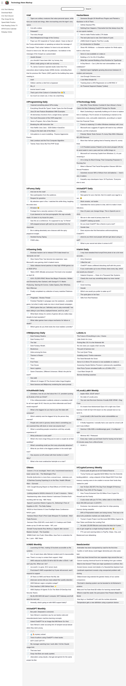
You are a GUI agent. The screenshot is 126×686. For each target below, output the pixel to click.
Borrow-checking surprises (86, 375)
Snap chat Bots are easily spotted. (42, 654)
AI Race (83, 192)
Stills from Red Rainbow (89, 298)
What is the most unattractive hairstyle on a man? (48, 461)
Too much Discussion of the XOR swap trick (46, 118)
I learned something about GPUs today (44, 105)
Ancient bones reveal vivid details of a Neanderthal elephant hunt (100, 567)
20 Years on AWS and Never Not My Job (44, 577)
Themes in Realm (36, 355)
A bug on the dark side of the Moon (42, 131)
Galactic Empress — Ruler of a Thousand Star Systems (100, 275)
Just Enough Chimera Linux (90, 76)
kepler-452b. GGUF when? (90, 394)
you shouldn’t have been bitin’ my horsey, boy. (46, 60)
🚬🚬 (32, 631)
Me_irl (32, 86)
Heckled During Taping (38, 237)
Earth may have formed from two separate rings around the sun (99, 557)
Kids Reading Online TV (9, 25)
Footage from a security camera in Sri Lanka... (46, 211)
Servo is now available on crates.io (92, 54)
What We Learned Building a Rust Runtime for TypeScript (100, 60)
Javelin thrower (35, 57)
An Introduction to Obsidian (90, 44)
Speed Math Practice (8, 22)
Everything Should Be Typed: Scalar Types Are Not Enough (51, 108)
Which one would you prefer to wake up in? (95, 291)
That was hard (35, 650)
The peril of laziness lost (85, 349)
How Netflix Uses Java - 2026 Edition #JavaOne (47, 128)
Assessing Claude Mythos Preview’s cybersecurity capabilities (99, 365)
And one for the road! (38, 192)
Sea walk (33, 378)
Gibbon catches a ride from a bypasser (44, 83)
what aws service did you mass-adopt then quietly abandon (51, 580)
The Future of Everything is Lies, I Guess (91, 336)
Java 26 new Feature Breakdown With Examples (47, 111)
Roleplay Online (6, 32)
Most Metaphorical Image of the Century (44, 38)
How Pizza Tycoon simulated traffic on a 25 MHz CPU (96, 368)
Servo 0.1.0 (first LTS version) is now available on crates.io (98, 362)
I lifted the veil (85, 262)
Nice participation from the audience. (43, 195)
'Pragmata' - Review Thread (40, 298)
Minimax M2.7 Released (89, 436)
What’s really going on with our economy (44, 63)
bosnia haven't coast (37, 89)
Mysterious (34, 349)
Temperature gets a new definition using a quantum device (98, 602)
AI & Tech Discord (7, 16)
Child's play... (35, 240)
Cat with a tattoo (36, 28)
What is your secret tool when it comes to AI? (96, 243)
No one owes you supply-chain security (91, 346)
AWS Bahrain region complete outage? (44, 583)
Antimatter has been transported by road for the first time (97, 548)
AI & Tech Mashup (7, 9)
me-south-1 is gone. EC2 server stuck (43, 567)
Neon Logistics (35, 368)
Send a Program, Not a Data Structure (44, 121)
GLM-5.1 (83, 445)
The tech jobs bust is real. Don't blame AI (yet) (96, 38)
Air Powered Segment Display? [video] (94, 86)
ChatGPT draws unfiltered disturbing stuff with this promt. (100, 265)
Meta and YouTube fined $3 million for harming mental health (98, 590)
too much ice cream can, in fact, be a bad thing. (47, 96)
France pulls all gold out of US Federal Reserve (97, 471)
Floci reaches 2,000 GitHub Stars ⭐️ (43, 586)
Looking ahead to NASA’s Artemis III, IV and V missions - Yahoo (49, 493)
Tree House (34, 365)
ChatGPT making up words (90, 221)
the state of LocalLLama (89, 397)
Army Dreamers (86, 259)
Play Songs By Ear (7, 19)
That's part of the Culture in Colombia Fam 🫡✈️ (47, 92)
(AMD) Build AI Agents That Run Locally (94, 41)
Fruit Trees (34, 362)
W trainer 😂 (34, 208)
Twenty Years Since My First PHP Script (44, 144)
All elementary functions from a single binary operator (49, 115)
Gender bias (84, 227)
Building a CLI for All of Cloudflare (92, 57)
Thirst (32, 359)
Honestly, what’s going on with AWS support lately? (48, 602)
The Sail (33, 342)
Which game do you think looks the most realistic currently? (51, 327)
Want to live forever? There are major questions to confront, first (100, 564)
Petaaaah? (34, 31)
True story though (36, 34)
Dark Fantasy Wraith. (37, 346)
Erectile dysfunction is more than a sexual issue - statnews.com (49, 477)
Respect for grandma (37, 198)
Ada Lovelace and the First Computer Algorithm (47, 140)
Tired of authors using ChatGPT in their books (46, 637)
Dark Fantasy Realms (38, 336)
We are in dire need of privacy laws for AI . (95, 217)
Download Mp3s (6, 12)
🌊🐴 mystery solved (38, 634)
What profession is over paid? (41, 436)
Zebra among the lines (38, 352)
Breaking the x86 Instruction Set (41, 124)
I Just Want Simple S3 (88, 80)
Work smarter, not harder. (89, 201)
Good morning (85, 285)
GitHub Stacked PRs (87, 25)
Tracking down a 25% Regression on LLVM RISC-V (98, 83)
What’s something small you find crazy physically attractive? (51, 445)
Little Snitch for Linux (84, 339)
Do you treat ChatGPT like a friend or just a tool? (97, 224)
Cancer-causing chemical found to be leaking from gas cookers (99, 561)
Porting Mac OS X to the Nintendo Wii (90, 342)
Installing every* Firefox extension (89, 355)
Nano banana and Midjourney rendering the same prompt (50, 384)
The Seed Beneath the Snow (87, 359)
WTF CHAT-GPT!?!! (37, 641)
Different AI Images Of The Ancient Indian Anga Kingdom (50, 381)
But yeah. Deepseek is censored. (42, 612)
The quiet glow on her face (89, 294)
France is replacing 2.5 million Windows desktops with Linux (101, 124)
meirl (32, 80)
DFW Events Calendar (8, 29)
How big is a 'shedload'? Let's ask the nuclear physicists (97, 599)
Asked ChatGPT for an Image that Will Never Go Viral (49, 621)
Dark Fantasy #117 (37, 339)
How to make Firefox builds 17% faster (94, 34)
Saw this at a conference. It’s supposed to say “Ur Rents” (50, 221)
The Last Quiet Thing (84, 352)
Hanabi (83, 288)
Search (88, 9)
